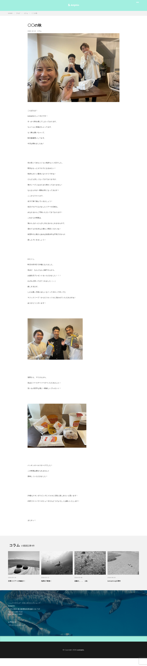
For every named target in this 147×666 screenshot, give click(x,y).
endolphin (80, 650)
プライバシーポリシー (16, 625)
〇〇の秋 (34, 13)
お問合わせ (12, 622)
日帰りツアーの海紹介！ (18, 581)
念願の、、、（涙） (82, 581)
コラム (26, 13)
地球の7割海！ (47, 581)
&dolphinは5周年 (114, 581)
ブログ (18, 13)
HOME (10, 13)
